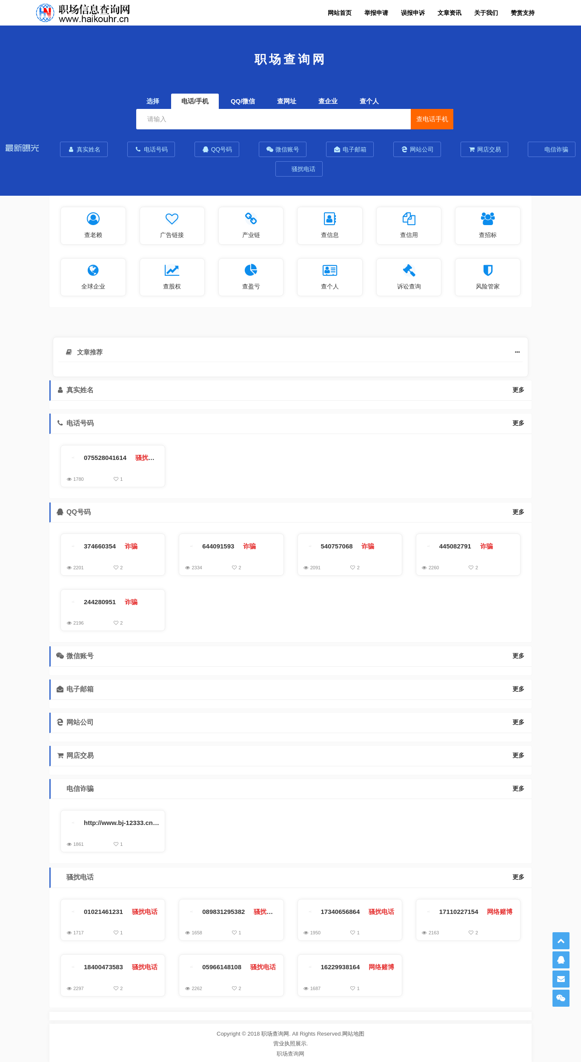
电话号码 (151, 149)
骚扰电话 (303, 169)
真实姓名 (83, 149)
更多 (518, 389)
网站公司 (417, 149)
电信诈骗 (555, 149)
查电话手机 (432, 119)
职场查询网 (275, 1034)
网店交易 (484, 149)
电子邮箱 (349, 149)
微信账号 (282, 149)
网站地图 (353, 1034)
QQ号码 (217, 149)
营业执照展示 (289, 1043)
